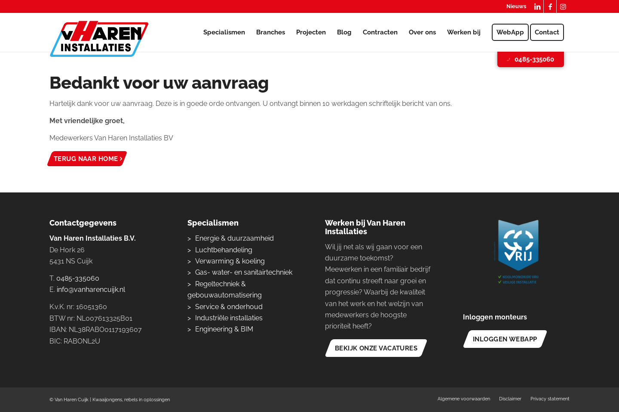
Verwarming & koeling (230, 261)
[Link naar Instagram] (563, 6)
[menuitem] (514, 6)
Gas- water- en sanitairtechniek (243, 272)
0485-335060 (530, 59)
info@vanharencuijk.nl (91, 289)
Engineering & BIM (224, 329)
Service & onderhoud (229, 307)
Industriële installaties (229, 318)
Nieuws (516, 6)
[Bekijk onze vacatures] (376, 348)
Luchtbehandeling (223, 250)
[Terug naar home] (87, 158)
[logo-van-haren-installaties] (99, 39)
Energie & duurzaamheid (234, 238)
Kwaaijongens (107, 400)
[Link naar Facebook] (550, 6)
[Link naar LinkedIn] (537, 6)
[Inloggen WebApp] (505, 339)
